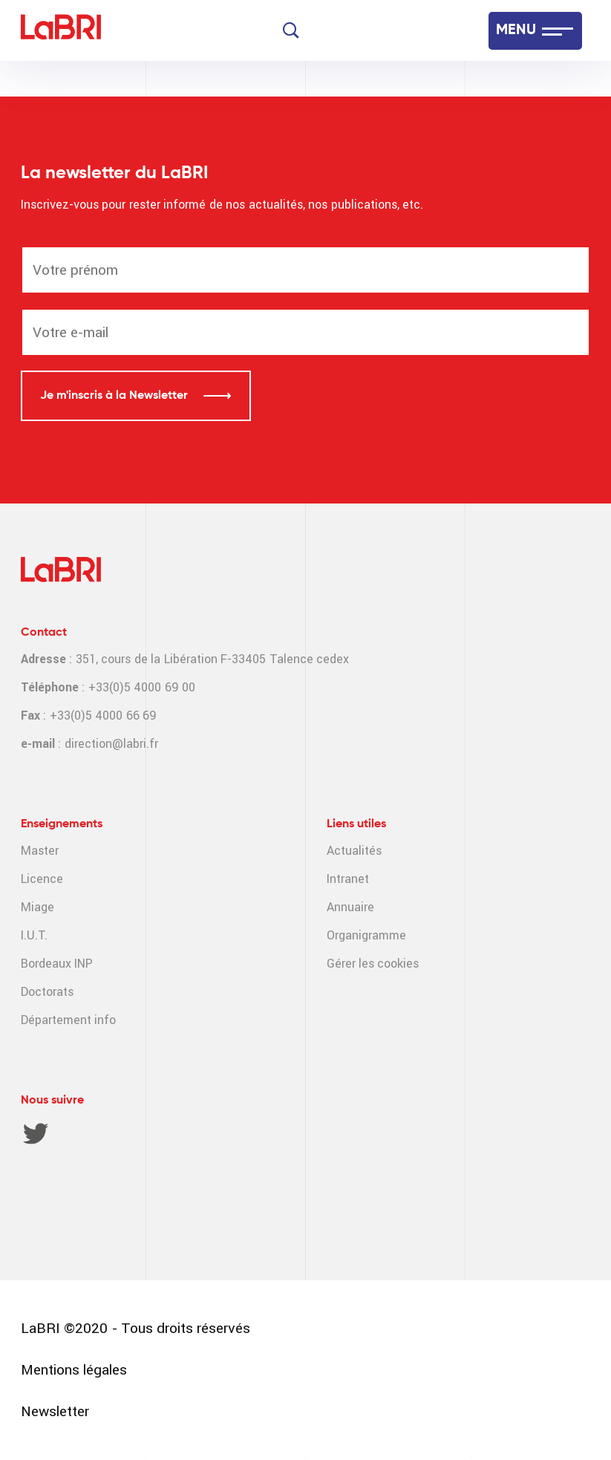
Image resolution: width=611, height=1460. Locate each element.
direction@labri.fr (111, 744)
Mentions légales (74, 1369)
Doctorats (47, 992)
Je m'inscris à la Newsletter (115, 396)
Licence (42, 879)
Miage (37, 907)
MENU (516, 30)
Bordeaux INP (57, 964)
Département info (68, 1020)
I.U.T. (34, 935)
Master (40, 851)
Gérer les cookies (373, 964)
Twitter (35, 1133)
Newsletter (55, 1411)
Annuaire (350, 907)
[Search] (291, 30)
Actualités (354, 851)
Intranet (348, 879)
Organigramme (366, 935)
